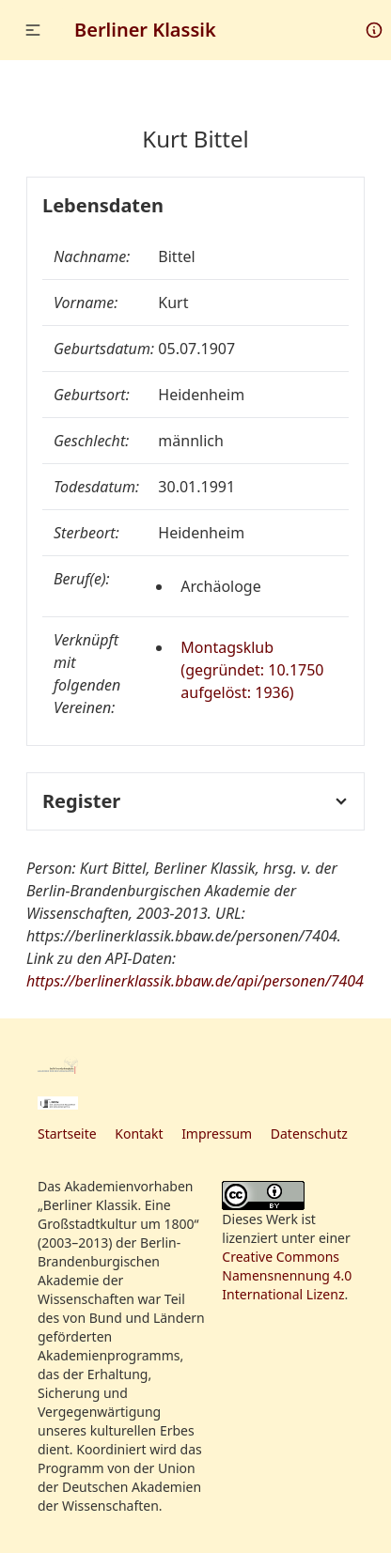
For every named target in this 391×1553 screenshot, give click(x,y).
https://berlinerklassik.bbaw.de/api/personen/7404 (195, 981)
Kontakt (139, 1133)
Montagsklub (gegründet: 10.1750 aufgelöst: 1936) (251, 670)
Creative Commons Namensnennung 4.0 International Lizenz (287, 1275)
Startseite (67, 1133)
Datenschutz (309, 1133)
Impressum (216, 1133)
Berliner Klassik (145, 29)
